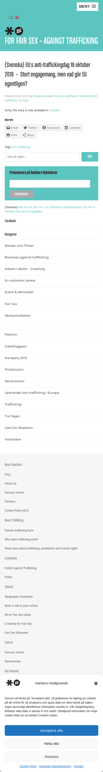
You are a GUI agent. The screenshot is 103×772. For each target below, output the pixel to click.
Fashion (11, 334)
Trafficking (13, 404)
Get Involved (12, 671)
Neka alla (51, 743)
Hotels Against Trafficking (21, 568)
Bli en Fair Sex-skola (18, 614)
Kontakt (78, 766)
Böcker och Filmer (19, 245)
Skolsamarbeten (18, 315)
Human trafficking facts (19, 530)
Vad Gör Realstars (19, 428)
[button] (96, 683)
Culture (9, 642)
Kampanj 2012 (16, 358)
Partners (10, 501)
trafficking (24, 147)
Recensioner (15, 381)
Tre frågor (12, 416)
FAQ (7, 474)
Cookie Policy (28, 766)
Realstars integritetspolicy (55, 766)
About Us (10, 483)
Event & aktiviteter (65, 96)
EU (14, 147)
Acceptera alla (51, 730)
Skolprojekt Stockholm (19, 596)
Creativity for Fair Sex (18, 623)
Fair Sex (11, 304)
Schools (9, 587)
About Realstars (13, 465)
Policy (8, 577)
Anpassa (51, 756)
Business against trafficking (27, 257)
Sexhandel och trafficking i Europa (32, 393)
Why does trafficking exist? (22, 539)
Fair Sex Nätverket (16, 632)
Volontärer (13, 439)
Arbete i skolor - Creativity (25, 269)
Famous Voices (14, 492)
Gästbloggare (15, 346)
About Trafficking (14, 520)
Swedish (54, 110)
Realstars (39, 96)
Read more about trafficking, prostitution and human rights (41, 548)
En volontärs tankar (20, 280)
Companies (11, 558)
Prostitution (14, 369)
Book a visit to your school (21, 605)
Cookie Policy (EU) (17, 510)
